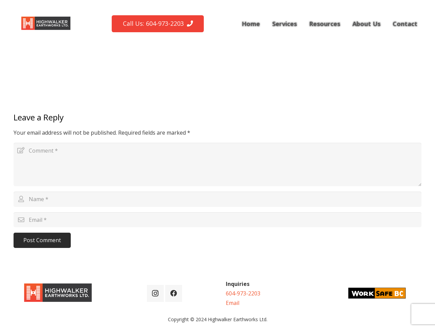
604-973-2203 (243, 293)
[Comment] (217, 164)
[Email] (217, 220)
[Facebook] (173, 293)
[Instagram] (155, 293)
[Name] (217, 199)
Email (232, 303)
